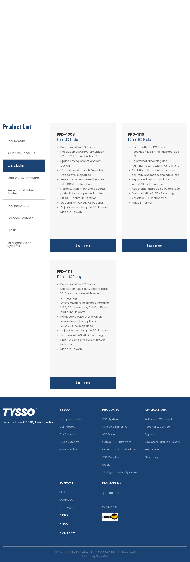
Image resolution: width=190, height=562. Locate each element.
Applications (156, 409)
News (63, 514)
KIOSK (11, 230)
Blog (63, 524)
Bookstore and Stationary (162, 441)
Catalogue (66, 507)
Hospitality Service (157, 426)
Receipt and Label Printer (23, 191)
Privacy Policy (68, 449)
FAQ (62, 492)
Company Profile (70, 419)
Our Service (67, 434)
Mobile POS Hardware (23, 178)
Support (66, 482)
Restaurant (152, 449)
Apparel (150, 434)
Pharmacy (151, 457)
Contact (67, 533)
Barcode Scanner (20, 218)
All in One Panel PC (21, 153)
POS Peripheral (18, 206)
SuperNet (102, 556)
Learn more (83, 245)
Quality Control (69, 441)
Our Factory (67, 426)
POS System (16, 141)
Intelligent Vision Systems (19, 244)
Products (110, 409)
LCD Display (15, 165)
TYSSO (64, 409)
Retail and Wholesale (159, 419)
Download (66, 499)
